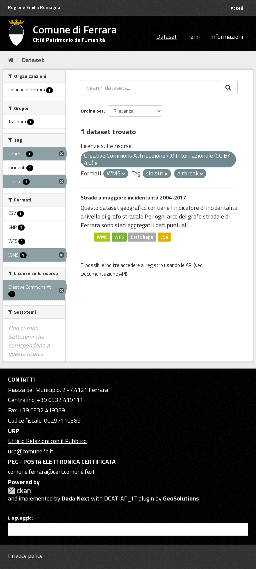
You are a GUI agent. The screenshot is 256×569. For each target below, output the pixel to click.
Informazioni (226, 36)
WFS (119, 237)
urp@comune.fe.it (30, 451)
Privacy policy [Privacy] (25, 555)
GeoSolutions (181, 498)
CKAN (19, 490)
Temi (193, 36)
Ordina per (92, 110)
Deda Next (76, 498)
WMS (102, 237)
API (189, 265)
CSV (164, 237)
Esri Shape (142, 237)
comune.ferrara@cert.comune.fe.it (51, 471)
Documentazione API (103, 274)
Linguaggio (20, 518)
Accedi (238, 7)
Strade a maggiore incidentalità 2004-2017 (133, 197)
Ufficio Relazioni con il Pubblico (47, 440)
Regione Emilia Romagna (34, 7)
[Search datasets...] (150, 87)
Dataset (166, 36)
